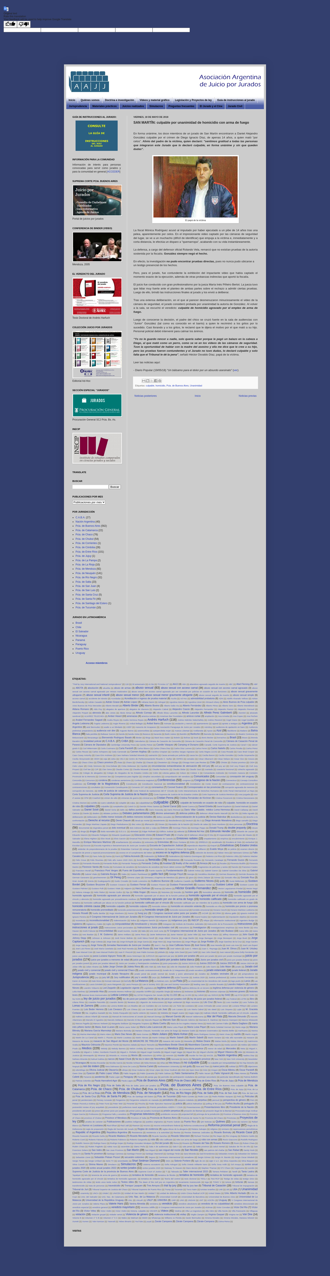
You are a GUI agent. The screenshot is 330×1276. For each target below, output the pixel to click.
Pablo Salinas (164, 1073)
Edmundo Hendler (220, 831)
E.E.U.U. (122, 831)
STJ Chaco (226, 1168)
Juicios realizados (133, 106)
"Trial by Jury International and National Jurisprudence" (97, 684)
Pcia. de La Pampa (86, 560)
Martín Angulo (251, 1034)
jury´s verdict (141, 977)
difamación (149, 824)
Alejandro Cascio (181, 709)
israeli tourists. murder (127, 931)
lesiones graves (237, 991)
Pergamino (120, 1100)
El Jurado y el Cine (211, 106)
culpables (89, 806)
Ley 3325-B (213, 995)
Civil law (87, 769)
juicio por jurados (187, 956)
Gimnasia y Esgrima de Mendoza (159, 877)
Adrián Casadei (95, 702)
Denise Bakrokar (217, 817)
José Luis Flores (83, 948)
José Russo (143, 948)
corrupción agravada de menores (239, 787)
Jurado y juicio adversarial (181, 974)
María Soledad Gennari (221, 1027)
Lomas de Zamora (82, 1005)
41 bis (151, 684)
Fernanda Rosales (192, 860)
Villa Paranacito (239, 1211)
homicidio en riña (214, 906)
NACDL (210, 1055)
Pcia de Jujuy (227, 1080)
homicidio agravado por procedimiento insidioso (114, 899)
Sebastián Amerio (226, 1154)
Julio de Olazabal (178, 967)
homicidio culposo (138, 906)
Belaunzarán (78, 737)
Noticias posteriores (145, 395)
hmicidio (177, 892)
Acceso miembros (96, 663)
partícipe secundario (207, 1077)
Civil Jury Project (237, 766)
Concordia (77, 780)
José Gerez (200, 945)
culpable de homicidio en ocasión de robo (201, 802)
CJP (96, 769)
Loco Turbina (248, 1002)
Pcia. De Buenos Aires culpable (229, 1085)
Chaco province (105, 762)
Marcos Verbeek (100, 1023)
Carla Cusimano (108, 748)
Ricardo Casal (244, 1132)
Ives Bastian (87, 934)
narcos (111, 1059)
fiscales (223, 863)
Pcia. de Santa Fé (86, 598)
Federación (149, 856)
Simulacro (112, 1164)
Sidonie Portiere (182, 1160)
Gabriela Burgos (109, 874)
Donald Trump (216, 827)
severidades (122, 1161)
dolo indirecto (136, 828)
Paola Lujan (114, 1077)
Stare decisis (192, 1168)
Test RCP (215, 1179)
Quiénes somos (90, 100)
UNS (182, 1200)
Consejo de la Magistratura (103, 783)
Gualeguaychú (104, 881)
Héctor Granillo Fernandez (193, 888)
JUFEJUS (150, 956)
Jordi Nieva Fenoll (145, 938)
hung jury (142, 913)
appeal (215, 723)
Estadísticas (227, 845)
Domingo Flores (180, 828)
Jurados (202, 974)
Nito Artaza (174, 1062)
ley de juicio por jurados (100, 998)
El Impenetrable (224, 835)
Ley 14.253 (186, 995)
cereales (190, 759)
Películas (249, 1096)
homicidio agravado (82, 895)
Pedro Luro (203, 1096)
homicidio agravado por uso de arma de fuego (166, 899)
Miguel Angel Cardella (150, 1052)
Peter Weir (118, 1103)
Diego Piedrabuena (119, 824)
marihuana (243, 1030)
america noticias (148, 716)
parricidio (165, 1077)
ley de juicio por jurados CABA (138, 998)
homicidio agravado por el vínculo (208, 895)
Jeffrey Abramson (230, 934)
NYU (241, 1066)
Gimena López (133, 877)
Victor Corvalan (223, 1207)
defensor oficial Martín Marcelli (214, 813)
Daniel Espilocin (224, 806)
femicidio (155, 859)
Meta (243, 1048)
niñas (162, 1063)
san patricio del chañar (214, 1150)
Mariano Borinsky (124, 1030)
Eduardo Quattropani (121, 835)
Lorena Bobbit (117, 1006)
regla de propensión (95, 1129)
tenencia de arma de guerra (104, 1175)
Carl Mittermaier (90, 748)
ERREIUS (203, 842)
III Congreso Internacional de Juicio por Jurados (166, 916)
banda (122, 734)
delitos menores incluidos (140, 817)
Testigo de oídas (231, 1179)
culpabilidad (144, 803)
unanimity (84, 1193)
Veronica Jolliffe (148, 1207)
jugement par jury (166, 956)
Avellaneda (198, 731)
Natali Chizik (125, 1059)
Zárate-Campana (205, 1221)
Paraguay (81, 644)
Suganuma (239, 1168)
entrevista (149, 842)
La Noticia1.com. (161, 981)
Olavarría (113, 1070)
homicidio (160, 385)
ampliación (209, 716)
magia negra (194, 1013)
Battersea (219, 734)
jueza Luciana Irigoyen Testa (107, 956)
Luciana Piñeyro (239, 1006)
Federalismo (174, 856)
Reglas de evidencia (148, 1129)
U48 (221, 1189)
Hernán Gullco (115, 892)
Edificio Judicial (166, 831)
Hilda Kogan (139, 892)
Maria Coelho (159, 1023)
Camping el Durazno (188, 744)
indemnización (120, 920)
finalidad (167, 863)
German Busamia (227, 874)
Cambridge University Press (123, 745)
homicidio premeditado (101, 910)
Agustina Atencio (176, 702)
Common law (105, 776)
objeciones (253, 1066)
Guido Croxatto (121, 881)
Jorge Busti (242, 938)
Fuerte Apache (155, 870)
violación (80, 1214)
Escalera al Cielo (234, 842)
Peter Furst (104, 1103)
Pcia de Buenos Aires (150, 1080)
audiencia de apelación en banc (230, 727)
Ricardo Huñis (98, 1136)
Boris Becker (207, 737)
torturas (239, 1182)
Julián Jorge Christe (112, 966)
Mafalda (164, 1013)
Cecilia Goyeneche (245, 755)
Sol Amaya (236, 1164)
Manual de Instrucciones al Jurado (127, 1016)
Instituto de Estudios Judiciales (190, 924)
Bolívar (187, 737)
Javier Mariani (176, 934)
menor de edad (215, 1048)
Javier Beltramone (158, 934)
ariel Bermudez (93, 727)
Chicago (174, 762)
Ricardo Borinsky (223, 1132)
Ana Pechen (252, 716)
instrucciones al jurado (85, 927)
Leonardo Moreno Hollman (120, 991)
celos (113, 759)
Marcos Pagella (82, 1023)
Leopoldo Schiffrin (144, 991)
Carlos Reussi (82, 752)
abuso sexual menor (127, 695)
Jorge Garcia (143, 941)
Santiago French (134, 1154)
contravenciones (79, 787)
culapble (122, 803)
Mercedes (231, 1048)
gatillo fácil (157, 874)
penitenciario (87, 1100)
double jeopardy (237, 827)
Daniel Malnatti (241, 806)
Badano (243, 731)
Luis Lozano (177, 1009)
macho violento (139, 1013)
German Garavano (80, 877)
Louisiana (189, 1006)
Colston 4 (194, 773)
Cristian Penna (165, 797)
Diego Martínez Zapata (96, 824)
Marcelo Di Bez (134, 1020)
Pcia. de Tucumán (86, 607)
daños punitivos (137, 809)
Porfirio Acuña (232, 1103)
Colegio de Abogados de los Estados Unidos (128, 773)
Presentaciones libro (214, 1107)
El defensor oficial (196, 835)
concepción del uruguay (242, 776)
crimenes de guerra (129, 798)
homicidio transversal (179, 910)
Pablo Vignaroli (222, 1073)
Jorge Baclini (188, 938)
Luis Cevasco (115, 1009)
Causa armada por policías (173, 755)
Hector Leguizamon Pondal (230, 888)
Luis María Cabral (195, 1009)
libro (252, 998)
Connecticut (231, 780)
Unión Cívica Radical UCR (193, 1193)
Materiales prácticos (104, 106)
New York (218, 1059)
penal (74, 1100)
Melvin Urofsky (136, 1048)
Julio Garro (211, 967)
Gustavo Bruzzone (95, 884)
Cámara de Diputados (95, 744)
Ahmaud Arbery (212, 702)
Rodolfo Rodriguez (249, 1139)
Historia (153, 892)
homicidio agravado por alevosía (113, 895)
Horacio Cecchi (220, 910)
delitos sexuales (164, 817)
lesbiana (177, 991)
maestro (153, 1013)
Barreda (207, 734)
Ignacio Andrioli (247, 913)
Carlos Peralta (236, 748)
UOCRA (211, 1200)
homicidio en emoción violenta (186, 906)
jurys (154, 977)
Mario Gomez (142, 1034)
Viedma (178, 1211)
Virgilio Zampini (197, 1214)
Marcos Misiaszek (250, 1020)
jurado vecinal (157, 974)
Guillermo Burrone (160, 881)
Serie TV (110, 1161)
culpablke (105, 806)
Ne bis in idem (142, 1059)
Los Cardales (148, 1006)
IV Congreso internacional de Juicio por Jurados (191, 931)
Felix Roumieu (97, 860)
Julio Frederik (196, 967)
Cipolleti (143, 766)
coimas (75, 773)
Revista (177, 1132)
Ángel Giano (231, 720)
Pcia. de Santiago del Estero (91, 603)
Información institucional (224, 920)
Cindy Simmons (94, 766)
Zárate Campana (184, 1221)
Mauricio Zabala (129, 1045)
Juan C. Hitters (191, 948)
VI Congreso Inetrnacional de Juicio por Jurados (180, 1207)
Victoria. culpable (138, 1211)
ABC (231, 684)
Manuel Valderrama (194, 1016)
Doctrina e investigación (119, 100)
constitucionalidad (176, 784)
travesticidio (114, 1185)
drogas (93, 831)
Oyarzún (90, 1073)
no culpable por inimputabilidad (222, 1063)
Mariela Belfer (228, 1030)
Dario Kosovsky (156, 810)
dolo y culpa (151, 828)
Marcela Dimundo (237, 1016)
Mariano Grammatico (208, 1030)
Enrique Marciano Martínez (97, 842)
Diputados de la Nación (179, 824)
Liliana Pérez (78, 1002)
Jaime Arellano (124, 934)
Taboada (175, 1171)
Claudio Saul (195, 769)
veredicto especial (80, 1207)
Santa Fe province (93, 1153)
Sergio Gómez (204, 1157)
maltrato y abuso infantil (86, 1016)
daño (122, 810)
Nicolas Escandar (98, 1063)
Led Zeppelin (109, 988)
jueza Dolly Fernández (244, 952)
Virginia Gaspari (216, 1214)
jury (96, 977)
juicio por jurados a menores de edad (110, 959)
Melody (104, 1048)
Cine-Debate (111, 766)
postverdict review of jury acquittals (88, 1107)
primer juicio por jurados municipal (144, 1111)
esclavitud (249, 842)
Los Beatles (132, 1006)
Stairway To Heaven (173, 1168)
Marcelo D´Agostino (95, 1020)
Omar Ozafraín (170, 1070)
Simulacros (156, 106)
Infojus (206, 920)
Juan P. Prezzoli (125, 952)
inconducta (80, 920)
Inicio (72, 100)
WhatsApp (156, 1218)
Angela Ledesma (81, 723)
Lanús (247, 981)
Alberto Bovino (152, 705)
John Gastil (248, 934)
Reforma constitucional (194, 1125)
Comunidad (221, 776)
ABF (256, 684)
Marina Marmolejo (88, 1034)
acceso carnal (78, 698)
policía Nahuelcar (194, 1103)
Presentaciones (193, 1107)
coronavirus (157, 787)
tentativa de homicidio (191, 1175)
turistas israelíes (208, 1189)
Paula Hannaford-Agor (106, 1080)
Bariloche (195, 734)
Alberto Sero (227, 705)
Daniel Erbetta (205, 806)
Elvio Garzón (120, 838)
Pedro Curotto (187, 1096)
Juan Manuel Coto (84, 952)
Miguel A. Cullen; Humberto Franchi (100, 1052)
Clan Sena (107, 769)
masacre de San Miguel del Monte (111, 1041)
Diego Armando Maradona (218, 820)
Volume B (76, 1218)
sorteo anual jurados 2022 (103, 1168)
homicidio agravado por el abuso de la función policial (160, 895)
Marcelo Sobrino (187, 1020)
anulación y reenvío (184, 723)
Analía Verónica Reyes (133, 720)
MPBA (159, 1055)
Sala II (175, 1146)
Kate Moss (96, 981)
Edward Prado (163, 835)
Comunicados (201, 776)
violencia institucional (165, 1214)
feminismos (174, 860)
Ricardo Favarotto (80, 1136)
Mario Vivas (224, 1034)
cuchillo (93, 803)
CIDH (252, 762)
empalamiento (210, 838)
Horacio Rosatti (80, 913)
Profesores (93, 1114)
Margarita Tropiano (140, 1023)
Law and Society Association (177, 984)
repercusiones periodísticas (245, 1129)
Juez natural (225, 952)
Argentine (77, 727)
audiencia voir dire (106, 730)
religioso (214, 1129)
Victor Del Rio (241, 1207)
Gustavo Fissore (158, 884)
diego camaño (242, 820)
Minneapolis (88, 1055)
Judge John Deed (177, 952)
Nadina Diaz (248, 1055)
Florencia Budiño (238, 863)
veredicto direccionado (244, 1204)
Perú (252, 1100)
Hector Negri (252, 888)
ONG (183, 1070)
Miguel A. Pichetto (128, 1052)
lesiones (201, 991)
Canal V (244, 745)
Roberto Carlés (248, 1136)
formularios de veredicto (149, 867)
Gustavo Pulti (98, 888)
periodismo (168, 1100)
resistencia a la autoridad (157, 1132)
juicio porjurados (170, 963)
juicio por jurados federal (238, 960)
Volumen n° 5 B (92, 1218)
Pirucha (141, 1103)
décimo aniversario (165, 813)
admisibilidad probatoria (203, 698)
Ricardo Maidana (117, 1136)
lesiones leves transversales (94, 995)
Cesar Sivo (239, 759)
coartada (209, 769)
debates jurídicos (111, 813)
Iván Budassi (226, 931)
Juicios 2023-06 (247, 963)
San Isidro (97, 1150)
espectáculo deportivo (197, 845)
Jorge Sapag (81, 945)
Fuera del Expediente (133, 870)
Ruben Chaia (249, 1143)
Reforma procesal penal (224, 1125)
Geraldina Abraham (207, 874)
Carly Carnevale (119, 752)
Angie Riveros (119, 723)
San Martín (133, 1150)
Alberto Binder (130, 705)
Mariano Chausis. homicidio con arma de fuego (156, 1030)
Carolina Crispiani (159, 752)
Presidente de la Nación (241, 1107)
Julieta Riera (133, 966)
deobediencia (237, 817)
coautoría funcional (225, 769)
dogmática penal (100, 828)
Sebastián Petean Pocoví (107, 1157)
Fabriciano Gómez (241, 853)
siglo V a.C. (214, 1161)
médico (244, 1045)
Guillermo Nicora (204, 880)
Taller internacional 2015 (195, 1171)
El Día (210, 835)
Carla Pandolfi (126, 748)
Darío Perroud (173, 810)
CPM (86, 798)
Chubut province (238, 762)
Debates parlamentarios (136, 813)
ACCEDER (113, 171)
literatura (131, 1002)
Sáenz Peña (139, 1146)
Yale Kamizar (98, 1221)
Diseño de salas (200, 824)
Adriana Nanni (147, 702)
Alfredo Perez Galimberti (218, 712)
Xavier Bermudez (193, 1218)
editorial (180, 831)
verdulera (154, 1204)
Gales (124, 874)
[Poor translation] (24, 24)
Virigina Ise (234, 1214)
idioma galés (231, 913)
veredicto (167, 1203)
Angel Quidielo (247, 720)
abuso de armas (122, 688)
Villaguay (253, 1211)
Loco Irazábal (232, 1002)
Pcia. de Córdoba (85, 547)
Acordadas (116, 698)
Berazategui (92, 737)
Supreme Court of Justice (150, 1171)
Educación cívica (143, 835)
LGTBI (243, 999)
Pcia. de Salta (83, 581)
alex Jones (110, 713)
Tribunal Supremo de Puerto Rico (146, 1189)
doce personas (235, 824)
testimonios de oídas (82, 1182)
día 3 (199, 820)
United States (214, 1193)
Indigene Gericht (147, 920)
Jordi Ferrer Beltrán (124, 938)
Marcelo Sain (169, 1020)
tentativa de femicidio (143, 1175)
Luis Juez (162, 1009)
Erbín (192, 842)
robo (153, 1139)
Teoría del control (172, 1179)
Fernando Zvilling (150, 863)
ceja (105, 759)
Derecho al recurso (99, 820)
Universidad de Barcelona (193, 1197)
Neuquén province (201, 1059)
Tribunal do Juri (80, 1189)
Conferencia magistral (144, 780)
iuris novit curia (156, 931)
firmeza (204, 863)
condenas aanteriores (120, 780)
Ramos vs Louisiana (92, 1125)
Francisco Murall (83, 870)
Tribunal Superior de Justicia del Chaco (110, 1189)
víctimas (209, 1207)
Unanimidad (196, 385)
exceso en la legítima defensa (172, 852)
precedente (113, 1107)
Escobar (76, 845)
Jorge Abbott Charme (168, 938)
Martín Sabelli (196, 1037)
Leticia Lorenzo (119, 994)
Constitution (195, 784)
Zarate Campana (163, 1221)
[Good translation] (10, 24)
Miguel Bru (191, 1052)
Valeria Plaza (99, 1204)
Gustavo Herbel (204, 884)
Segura (152, 1157)
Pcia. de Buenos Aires (177, 385)
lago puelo (235, 981)
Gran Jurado (78, 881)
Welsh (145, 1218)
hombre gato (191, 892)
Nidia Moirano (150, 1063)
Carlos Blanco (143, 748)
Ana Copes (238, 716)
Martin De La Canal (84, 1037)
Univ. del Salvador (89, 1197)
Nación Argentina (85, 521)
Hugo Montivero (116, 913)
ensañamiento (122, 842)
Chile (78, 627)
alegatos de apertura (115, 709)
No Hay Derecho (247, 1063)
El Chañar (179, 835)
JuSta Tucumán (181, 977)
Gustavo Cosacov (118, 884)
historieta (165, 892)
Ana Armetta (223, 716)
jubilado (161, 952)
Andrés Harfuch (158, 719)
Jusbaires (165, 977)
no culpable (191, 1062)
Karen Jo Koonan (80, 981)
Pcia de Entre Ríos (206, 1080)
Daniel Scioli (91, 809)
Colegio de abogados (93, 773)
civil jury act (220, 766)
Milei (240, 1052)
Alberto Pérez (212, 705)
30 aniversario (138, 684)
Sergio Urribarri (95, 1161)
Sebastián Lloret (83, 1157)
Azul (218, 730)
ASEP (129, 727)
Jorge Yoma (96, 945)
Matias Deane (203, 1041)
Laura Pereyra (132, 984)
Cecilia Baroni (208, 755)
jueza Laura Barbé (80, 956)
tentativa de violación (150, 1179)
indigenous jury (179, 920)
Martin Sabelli (177, 1037)
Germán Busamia (246, 874)
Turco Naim (191, 1189)
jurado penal (140, 974)
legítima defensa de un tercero (195, 988)
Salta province (202, 1146)
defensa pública (187, 813)
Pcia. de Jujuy (83, 555)
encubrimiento (238, 838)
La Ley (127, 981)
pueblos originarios (154, 1122)
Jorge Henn (157, 941)
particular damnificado (230, 1077)
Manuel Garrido (173, 1016)
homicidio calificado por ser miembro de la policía (196, 903)
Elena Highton (90, 838)
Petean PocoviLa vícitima (83, 1103)
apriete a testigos (230, 723)
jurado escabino (196, 970)
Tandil (234, 1171)
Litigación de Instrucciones (152, 1002)
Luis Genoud (147, 1009)
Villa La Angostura (193, 1211)
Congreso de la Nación (207, 780)
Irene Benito (244, 927)
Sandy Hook (249, 1150)
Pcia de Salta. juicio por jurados (141, 1085)
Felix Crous (81, 860)
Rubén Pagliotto (95, 1146)
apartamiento (202, 723)
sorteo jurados (128, 1167)
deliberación (77, 817)
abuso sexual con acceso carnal (179, 687)
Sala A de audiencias (158, 1146)
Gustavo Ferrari (138, 884)
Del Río (235, 813)
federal (161, 856)
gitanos (181, 877)
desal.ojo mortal (142, 820)
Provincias (231, 1118)
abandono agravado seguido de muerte (207, 684)
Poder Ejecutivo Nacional (160, 1103)
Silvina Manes (96, 1164)
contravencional (247, 784)
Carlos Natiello (218, 748)
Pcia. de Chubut (84, 538)
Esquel (213, 845)
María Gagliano (240, 1023)
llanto (219, 1002)
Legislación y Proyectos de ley (193, 100)
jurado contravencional (149, 970)
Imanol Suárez (201, 917)
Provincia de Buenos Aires (163, 1118)
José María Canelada (103, 948)
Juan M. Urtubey (249, 948)
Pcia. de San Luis (85, 590)
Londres (103, 1006)
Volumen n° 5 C (110, 1218)
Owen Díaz (77, 1073)
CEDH (96, 759)
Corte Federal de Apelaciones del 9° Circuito (153, 791)
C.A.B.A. (80, 517)
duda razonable (108, 831)
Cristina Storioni (79, 803)
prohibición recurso (169, 1114)
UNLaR (139, 1200)
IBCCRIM (216, 913)
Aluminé (242, 713)
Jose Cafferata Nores (179, 945)
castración (153, 755)
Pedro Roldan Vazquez (222, 1096)
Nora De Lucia (129, 1066)
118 (127, 684)
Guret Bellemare (236, 881)
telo (86, 1175)
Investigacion (199, 927)
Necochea (159, 1058)
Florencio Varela (90, 867)
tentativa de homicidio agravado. (122, 1179)
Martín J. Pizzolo (105, 1037)
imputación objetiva (237, 917)
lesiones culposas (218, 991)
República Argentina (117, 1132)
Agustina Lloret (195, 702)
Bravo (244, 737)
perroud (215, 1100)
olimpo (125, 1070)
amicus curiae (193, 716)
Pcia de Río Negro (89, 1085)
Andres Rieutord (215, 720)
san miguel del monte (170, 1150)
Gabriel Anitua (194, 870)
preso (97, 1111)
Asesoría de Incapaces (145, 727)
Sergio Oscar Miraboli (244, 1157)
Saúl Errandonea (207, 1154)
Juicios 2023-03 (189, 963)
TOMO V (217, 1182)
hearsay (158, 888)
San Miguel (150, 1150)
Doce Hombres (218, 824)
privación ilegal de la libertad (219, 1111)
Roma (176, 1143)
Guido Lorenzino (139, 881)
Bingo (148, 737)
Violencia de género (137, 1214)
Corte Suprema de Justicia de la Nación (125, 794)
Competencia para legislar (126, 776)
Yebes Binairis (125, 1221)
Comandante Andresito (213, 773)
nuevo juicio (219, 1066)
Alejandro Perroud (246, 709)
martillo (237, 1034)
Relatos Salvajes (198, 1129)
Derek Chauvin (123, 820)
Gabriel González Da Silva (234, 870)
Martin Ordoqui (159, 1037)
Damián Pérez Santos (149, 806)
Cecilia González (226, 755)
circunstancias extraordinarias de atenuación (174, 766)
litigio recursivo (192, 1002)
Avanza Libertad (182, 731)
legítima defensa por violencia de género (233, 988)
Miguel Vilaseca (226, 1052)
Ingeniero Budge (246, 920)
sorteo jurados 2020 (151, 1168)
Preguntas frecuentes (181, 106)
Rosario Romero (221, 1143)
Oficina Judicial (96, 1070)
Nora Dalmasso (112, 1066)
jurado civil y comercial (89, 970)
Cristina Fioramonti (223, 798)
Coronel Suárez (175, 787)
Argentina (246, 723)
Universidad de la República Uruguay (104, 1200)
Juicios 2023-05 (228, 963)
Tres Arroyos (153, 1185)
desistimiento (159, 820)
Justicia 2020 (199, 977)
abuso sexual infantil (98, 695)
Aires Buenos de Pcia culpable (238, 702)
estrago (146, 849)
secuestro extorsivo (134, 1157)
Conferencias (166, 780)
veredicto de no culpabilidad (215, 1203)
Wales (124, 1218)
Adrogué (161, 702)
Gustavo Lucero (247, 884)
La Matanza (141, 980)
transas (251, 1182)
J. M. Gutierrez (105, 934)
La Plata (177, 980)
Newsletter (253, 1059)
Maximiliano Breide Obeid (171, 1044)
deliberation (92, 817)
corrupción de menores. (83, 791)
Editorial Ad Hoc (196, 831)
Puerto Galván (173, 1122)
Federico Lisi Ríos (214, 856)
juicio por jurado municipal (230, 956)
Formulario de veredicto (123, 867)
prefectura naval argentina (134, 1107)
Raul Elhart (112, 1125)
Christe (224, 762)
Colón (155, 773)
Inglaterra (77, 924)
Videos (164, 1210)
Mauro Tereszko (147, 1045)
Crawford (96, 798)
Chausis (149, 762)
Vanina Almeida (137, 1203)
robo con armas (209, 1139)
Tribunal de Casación (214, 1185)
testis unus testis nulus (106, 1182)
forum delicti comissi (172, 867)
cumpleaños (118, 806)
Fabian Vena (223, 853)
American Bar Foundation (171, 716)
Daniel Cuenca (188, 806)
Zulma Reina (224, 1221)
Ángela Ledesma (101, 723)
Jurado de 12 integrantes (174, 970)
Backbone (232, 731)
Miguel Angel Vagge (173, 1052)
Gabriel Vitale (91, 874)
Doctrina (252, 824)
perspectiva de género (234, 1100)
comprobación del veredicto (177, 776)
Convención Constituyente (116, 787)
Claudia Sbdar (179, 769)
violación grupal (99, 1214)
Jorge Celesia (96, 941)
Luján (239, 1009)
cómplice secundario (151, 776)
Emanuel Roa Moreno (139, 838)
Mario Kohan (180, 1034)
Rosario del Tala (201, 1143)
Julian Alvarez (92, 967)
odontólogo (80, 1070)
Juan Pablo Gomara (145, 952)
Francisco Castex (250, 867)
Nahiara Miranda (79, 1059)
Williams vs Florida (173, 1218)
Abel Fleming (243, 684)
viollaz (183, 1214)
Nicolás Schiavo (133, 1063)
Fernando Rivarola (91, 863)
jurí (235, 974)
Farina (109, 856)
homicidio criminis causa (86, 906)
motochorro (147, 1055)
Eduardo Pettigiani (100, 835)
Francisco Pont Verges (106, 870)
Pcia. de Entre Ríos (86, 551)
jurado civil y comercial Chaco (120, 970)
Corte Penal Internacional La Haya (238, 791)
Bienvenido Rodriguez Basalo (117, 737)
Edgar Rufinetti (149, 831)
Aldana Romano (80, 709)
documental (84, 828)
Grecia (91, 881)
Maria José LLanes (105, 1027)
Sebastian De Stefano (248, 1154)
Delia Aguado (248, 813)
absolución (93, 688)
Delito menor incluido (112, 817)
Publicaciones (114, 1121)
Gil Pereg (115, 877)
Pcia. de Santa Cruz (87, 594)
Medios (87, 1048)
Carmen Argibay (138, 751)
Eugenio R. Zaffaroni (196, 849)
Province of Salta (138, 1118)
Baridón (183, 734)
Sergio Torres (78, 1161)
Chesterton (162, 762)
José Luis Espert (250, 945)
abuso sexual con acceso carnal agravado (226, 688)
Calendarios (139, 741)
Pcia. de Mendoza (86, 568)
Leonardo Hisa (96, 991)
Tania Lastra (247, 1171)
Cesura (251, 759)
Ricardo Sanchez (159, 1136)
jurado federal (239, 970)
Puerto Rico (82, 648)
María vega (240, 1027)
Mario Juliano (159, 1034)
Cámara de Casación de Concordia (165, 741)
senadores (189, 1157)
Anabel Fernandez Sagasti (89, 720)
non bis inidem (91, 1066)
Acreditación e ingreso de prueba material (145, 698)
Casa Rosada (227, 752)
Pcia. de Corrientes (86, 543)
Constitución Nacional (152, 784)
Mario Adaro (105, 1034)
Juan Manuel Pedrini (105, 952)
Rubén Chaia (78, 1146)
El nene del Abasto (243, 835)
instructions (184, 927)
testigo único (248, 1179)
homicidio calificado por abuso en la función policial (107, 903)
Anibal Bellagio (136, 723)
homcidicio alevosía (212, 892)
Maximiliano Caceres (198, 1044)
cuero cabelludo (108, 803)
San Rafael (234, 1150)
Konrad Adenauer (113, 981)
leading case (199, 984)
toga (207, 1182)
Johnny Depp (79, 938)
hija (127, 892)
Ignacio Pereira (79, 917)
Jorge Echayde (126, 941)
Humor (131, 913)
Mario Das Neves (123, 1034)
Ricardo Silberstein (180, 1136)
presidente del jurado (81, 1111)
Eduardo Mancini (80, 835)
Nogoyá (75, 1066)
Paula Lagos (127, 1081)
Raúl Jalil (125, 1125)
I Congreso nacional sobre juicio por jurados (175, 913)
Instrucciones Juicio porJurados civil (155, 927)
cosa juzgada (244, 794)
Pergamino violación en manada (144, 1100)
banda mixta (133, 734)
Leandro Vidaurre (91, 988)
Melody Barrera (119, 1048)
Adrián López (130, 702)
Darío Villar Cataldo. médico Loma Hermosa (207, 809)
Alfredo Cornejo (144, 712)
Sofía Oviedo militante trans (194, 1164)
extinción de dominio (204, 853)
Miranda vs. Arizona (118, 1055)
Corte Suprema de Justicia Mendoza (218, 794)
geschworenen (99, 877)
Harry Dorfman (142, 888)
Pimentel (130, 1103)
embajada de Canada (163, 838)
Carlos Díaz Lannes (183, 748)
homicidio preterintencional (129, 910)
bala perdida (91, 734)
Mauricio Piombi (112, 1045)
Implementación (218, 917)
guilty (222, 881)
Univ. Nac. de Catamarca (113, 1197)
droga (83, 831)
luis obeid (212, 1009)
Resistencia (137, 1132)
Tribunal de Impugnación (243, 1185)
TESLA (204, 1179)
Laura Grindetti (96, 984)
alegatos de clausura (139, 709)
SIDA (168, 1161)
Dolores (164, 827)
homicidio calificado (211, 899)
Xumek (75, 1221)
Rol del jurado (162, 1143)
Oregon (214, 1070)
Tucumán (178, 1189)
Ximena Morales (212, 1218)
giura (191, 877)
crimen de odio (110, 798)
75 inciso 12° (163, 684)
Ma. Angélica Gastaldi (95, 1013)
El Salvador (82, 631)
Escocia (87, 845)
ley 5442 (225, 995)
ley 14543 (199, 995)
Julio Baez (161, 967)
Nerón (185, 1059)
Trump (168, 1189)
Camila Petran (146, 745)
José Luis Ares (232, 945)
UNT (201, 1200)
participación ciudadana (183, 1077)
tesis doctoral (190, 1179)
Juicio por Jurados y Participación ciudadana (139, 963)
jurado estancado (216, 970)
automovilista (143, 731)
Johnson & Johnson (101, 938)
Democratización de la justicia (190, 817)
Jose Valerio (159, 948)
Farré (117, 856)
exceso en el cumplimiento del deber (135, 853)
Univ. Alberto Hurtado (235, 1193)
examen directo (247, 849)
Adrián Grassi (113, 702)
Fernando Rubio (110, 863)
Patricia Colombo (83, 1081)
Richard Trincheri (202, 1136)
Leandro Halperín (236, 984)
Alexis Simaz (126, 713)
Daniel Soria (110, 810)
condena (102, 780)
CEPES (179, 759)
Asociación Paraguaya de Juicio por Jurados (180, 727)
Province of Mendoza (116, 1118)
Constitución (131, 784)
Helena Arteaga (83, 892)
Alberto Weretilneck (245, 705)
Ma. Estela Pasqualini (118, 1013)
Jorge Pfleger (191, 941)
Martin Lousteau (124, 1037)
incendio (254, 917)
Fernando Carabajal (214, 860)
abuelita (106, 688)
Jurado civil (251, 966)
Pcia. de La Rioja (85, 564)
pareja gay (152, 1077)
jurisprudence (248, 974)
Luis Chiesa (132, 1009)
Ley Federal (231, 999)
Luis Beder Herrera (94, 1009)
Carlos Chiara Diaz (161, 748)
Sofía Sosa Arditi (219, 1164)
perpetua (202, 1100)
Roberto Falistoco (118, 1139)
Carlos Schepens (100, 752)
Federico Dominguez (193, 856)
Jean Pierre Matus (210, 934)
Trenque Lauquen (133, 1185)
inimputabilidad (122, 924)
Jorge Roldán (207, 941)
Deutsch (189, 820)
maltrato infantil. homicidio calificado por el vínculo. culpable (230, 1013)
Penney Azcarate (104, 1100)
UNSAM (191, 1200)
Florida (106, 867)
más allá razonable (234, 1037)
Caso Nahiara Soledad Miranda (130, 755)
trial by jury (170, 1185)
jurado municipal (97, 973)
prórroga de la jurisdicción (208, 1114)
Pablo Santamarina (184, 1073)
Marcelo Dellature (115, 1020)
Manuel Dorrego (154, 1016)
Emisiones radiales (187, 838)
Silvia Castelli (78, 1164)
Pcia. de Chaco (84, 534)
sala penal (187, 1146)
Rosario (185, 1143)
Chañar (139, 762)
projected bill (187, 1114)
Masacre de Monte (80, 1041)
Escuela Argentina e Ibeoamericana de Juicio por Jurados (120, 845)
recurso (146, 1125)
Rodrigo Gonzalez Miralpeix (139, 1143)
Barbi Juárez (170, 734)
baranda (157, 734)
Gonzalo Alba (231, 877)
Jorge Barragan (206, 938)
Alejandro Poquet (80, 713)
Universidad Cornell (168, 1197)
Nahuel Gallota (97, 1059)
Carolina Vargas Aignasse (183, 752)
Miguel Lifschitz (207, 1052)
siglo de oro (200, 1161)
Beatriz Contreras (247, 734)
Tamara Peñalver (220, 1171)
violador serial (115, 1214)
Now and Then (202, 1066)
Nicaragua (81, 635)
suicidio (251, 1168)
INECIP (195, 920)
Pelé (239, 1096)
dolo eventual (118, 827)
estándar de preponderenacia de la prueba (97, 849)
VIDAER (153, 1211)
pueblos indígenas (133, 1122)
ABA (184, 684)
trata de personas (97, 1185)
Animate (167, 723)
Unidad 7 (152, 1193)
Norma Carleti (147, 1066)
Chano (129, 762)
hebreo (168, 888)
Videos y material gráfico (154, 100)
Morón (134, 1055)
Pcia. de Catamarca (87, 530)
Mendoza (173, 1048)
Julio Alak (148, 967)
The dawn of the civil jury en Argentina (156, 1182)
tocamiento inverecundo (190, 1182)
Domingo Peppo (198, 828)
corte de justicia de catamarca (113, 790)
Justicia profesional (217, 977)
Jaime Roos (140, 934)
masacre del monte (171, 1041)
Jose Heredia (216, 945)
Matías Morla (220, 1041)
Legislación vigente (130, 988)
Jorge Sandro (251, 941)
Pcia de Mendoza (248, 1080)
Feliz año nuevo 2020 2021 (120, 860)
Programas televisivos (142, 1114)
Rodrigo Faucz (99, 1143)
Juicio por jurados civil (211, 959)
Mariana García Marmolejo (98, 1030)
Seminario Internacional (170, 1157)
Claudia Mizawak (140, 769)
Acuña (174, 698)
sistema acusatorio (151, 1164)
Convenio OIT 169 (139, 787)
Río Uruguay (231, 1136)
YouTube (139, 1221)
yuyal (148, 1221)
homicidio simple (154, 909)
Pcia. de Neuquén (86, 573)
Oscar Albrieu (228, 1070)
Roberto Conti (78, 1139)
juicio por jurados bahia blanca (177, 959)
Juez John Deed (208, 952)
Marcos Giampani (230, 1020)
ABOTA (79, 688)
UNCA (95, 1193)
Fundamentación (174, 870)
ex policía (232, 849)
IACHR (205, 913)
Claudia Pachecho (160, 769)
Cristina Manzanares (245, 798)
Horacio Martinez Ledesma (242, 910)
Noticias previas (248, 395)
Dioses (161, 824)
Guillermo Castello (182, 881)
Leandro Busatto (216, 984)
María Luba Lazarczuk (151, 1027)
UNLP (150, 1200)
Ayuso (210, 731)
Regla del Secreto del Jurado (121, 1129)
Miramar (101, 1055)
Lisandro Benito (116, 1002)
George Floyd (176, 874)
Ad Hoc (183, 698)
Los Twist (177, 1006)
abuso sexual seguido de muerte (214, 695)
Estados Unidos (249, 845)
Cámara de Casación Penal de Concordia (203, 741)
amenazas (132, 716)
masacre (250, 1037)
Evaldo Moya (216, 849)
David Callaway (241, 810)
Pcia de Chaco (182, 1080)
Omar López (154, 1070)
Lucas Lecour (222, 1006)
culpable (150, 385)
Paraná (140, 1077)
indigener (163, 920)
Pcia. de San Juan (86, 586)
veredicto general (100, 1207)
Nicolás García (115, 1063)
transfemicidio (78, 1185)
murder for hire (196, 1055)
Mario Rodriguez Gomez (205, 1034)
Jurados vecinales (219, 973)
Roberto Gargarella (138, 1139)
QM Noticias (206, 1122)
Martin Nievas (142, 1037)
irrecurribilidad (106, 931)
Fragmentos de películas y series (213, 867)
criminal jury (147, 798)
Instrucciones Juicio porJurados (118, 927)
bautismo (231, 734)
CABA (124, 741)
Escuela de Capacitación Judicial (166, 845)
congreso (186, 780)
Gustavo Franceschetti (181, 884)
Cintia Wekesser (128, 766)
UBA (235, 1189)
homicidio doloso (159, 906)
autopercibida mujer (162, 731)
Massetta (188, 1041)
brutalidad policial (92, 741)
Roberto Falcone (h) (98, 1139)
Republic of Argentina (88, 1132)
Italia (143, 931)
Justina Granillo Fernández (242, 977)
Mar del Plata (214, 1016)
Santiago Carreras (115, 1154)
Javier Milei (192, 934)
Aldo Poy (98, 709)
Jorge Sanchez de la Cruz (230, 941)
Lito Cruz (208, 1002)
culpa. (133, 803)
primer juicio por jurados (114, 1111)
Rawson (136, 1125)
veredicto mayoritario (123, 1207)
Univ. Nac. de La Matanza (141, 1196)
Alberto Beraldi (111, 705)
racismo (244, 1122)
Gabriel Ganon (211, 870)
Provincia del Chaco (214, 1118)
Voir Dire (247, 1214)
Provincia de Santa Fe (191, 1118)
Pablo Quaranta (147, 1073)
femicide (141, 860)
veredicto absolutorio (187, 1204)
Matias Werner (237, 1041)
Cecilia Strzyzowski (81, 759)
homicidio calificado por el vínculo (152, 902)
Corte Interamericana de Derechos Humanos (198, 791)
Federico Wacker (250, 856)
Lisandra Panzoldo (96, 1002)
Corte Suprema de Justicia (85, 794)
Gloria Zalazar (203, 877)
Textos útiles (127, 1182)
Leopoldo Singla (162, 991)
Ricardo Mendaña (139, 1136)
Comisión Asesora (236, 773)
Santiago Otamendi (154, 1154)
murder (181, 1055)
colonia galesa (169, 773)
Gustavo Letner (224, 884)
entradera (136, 842)
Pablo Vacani (204, 1073)
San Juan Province (114, 1150)
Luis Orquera (227, 1009)
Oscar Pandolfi (246, 1070)
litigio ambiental (175, 1002)
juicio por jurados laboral (104, 963)
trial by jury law (190, 1185)
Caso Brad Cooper (245, 752)
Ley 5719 (238, 995)
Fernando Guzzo (236, 860)
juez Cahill (192, 952)
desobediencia (175, 820)
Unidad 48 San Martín (134, 1193)
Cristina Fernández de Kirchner (195, 798)
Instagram (167, 924)
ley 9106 (76, 999)
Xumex (85, 1221)
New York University (235, 1059)
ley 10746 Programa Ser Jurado (148, 995)
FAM (87, 856)
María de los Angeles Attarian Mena (187, 1023)
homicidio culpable (115, 906)
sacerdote (125, 1146)
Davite (86, 813)
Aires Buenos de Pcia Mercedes (86, 705)
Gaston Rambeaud (139, 874)
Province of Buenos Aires (235, 1114)
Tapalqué (76, 1175)
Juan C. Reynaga (210, 948)
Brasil (79, 622)
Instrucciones (244, 923)
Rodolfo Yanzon (83, 1143)
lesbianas (189, 991)
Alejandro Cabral (160, 709)
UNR (173, 1200)
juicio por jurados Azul (144, 959)
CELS (122, 759)
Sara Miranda (190, 1154)
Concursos (90, 780)
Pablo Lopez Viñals (109, 1073)
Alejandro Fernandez (203, 709)
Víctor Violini (121, 1211)
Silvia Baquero (247, 1161)
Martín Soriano (214, 1037)
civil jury (206, 766)
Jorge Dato (111, 941)
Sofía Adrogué (171, 1164)
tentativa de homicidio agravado (226, 1175)
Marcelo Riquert (152, 1020)
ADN (221, 698)
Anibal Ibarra (153, 723)
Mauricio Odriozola (90, 1044)
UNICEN (117, 1193)
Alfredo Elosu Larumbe (167, 713)
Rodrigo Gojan (116, 1143)
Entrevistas (163, 842)
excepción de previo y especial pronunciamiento (94, 853)
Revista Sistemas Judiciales (197, 1132)
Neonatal (175, 1059)
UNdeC (105, 1193)
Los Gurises (163, 1006)
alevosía (96, 712)
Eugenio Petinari (175, 849)
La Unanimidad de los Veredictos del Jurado (208, 981)
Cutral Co (132, 806)
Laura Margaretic (114, 984)
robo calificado (166, 1139)
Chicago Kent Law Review (194, 762)
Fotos (188, 866)
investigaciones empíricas (222, 927)
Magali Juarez (178, 1013)
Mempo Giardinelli (155, 1048)
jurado (238, 967)
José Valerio (175, 948)
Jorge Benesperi (224, 938)
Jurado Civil (235, 106)
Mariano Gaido (188, 1030)
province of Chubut (92, 1118)
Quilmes (220, 1121)
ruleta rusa (112, 1146)
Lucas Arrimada (205, 1006)
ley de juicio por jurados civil (172, 998)
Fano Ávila (97, 856)
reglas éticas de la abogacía (175, 1129)
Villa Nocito (223, 1211)
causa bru (193, 755)
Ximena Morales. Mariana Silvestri (239, 1218)
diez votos (136, 824)
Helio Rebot (99, 892)
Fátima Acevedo (132, 856)
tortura (228, 1182)
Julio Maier (225, 966)
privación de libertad (193, 1111)
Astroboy (208, 727)
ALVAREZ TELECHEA (94, 716)
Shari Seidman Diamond (146, 1160)
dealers (96, 813)
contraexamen (228, 784)
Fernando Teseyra (130, 863)
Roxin (236, 1143)
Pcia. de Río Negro (86, 577)
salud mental (219, 1146)
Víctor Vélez (90, 1211)
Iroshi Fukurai (89, 931)
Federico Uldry (232, 856)
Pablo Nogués (129, 1073)
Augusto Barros (127, 731)
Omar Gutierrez (138, 1070)
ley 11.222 (171, 995)
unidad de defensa (168, 1193)
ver (235, 370)
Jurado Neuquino (120, 973)
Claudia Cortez (122, 769)
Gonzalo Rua (247, 877)
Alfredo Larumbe (190, 712)
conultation (95, 787)
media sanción (230, 1045)
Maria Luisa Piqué (175, 1027)
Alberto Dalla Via (171, 705)
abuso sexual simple (243, 695)
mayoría (217, 1045)
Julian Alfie (77, 967)
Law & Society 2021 (151, 984)
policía (179, 1103)
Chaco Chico (87, 762)
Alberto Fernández (192, 705)
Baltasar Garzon (108, 734)
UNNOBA (162, 1200)
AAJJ (175, 684)
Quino (234, 1122)
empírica (224, 838)
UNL (130, 1200)
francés (235, 867)
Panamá (80, 640)
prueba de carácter (94, 1122)
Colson (183, 773)
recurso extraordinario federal (167, 1125)
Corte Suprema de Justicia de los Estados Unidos (176, 794)
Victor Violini (106, 1211)
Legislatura (149, 988)
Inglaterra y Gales (94, 924)
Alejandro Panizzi (226, 709)
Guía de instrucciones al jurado (236, 100)
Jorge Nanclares (173, 941)
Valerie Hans (116, 1203)
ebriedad (134, 831)
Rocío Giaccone (230, 1139)
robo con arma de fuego (187, 1139)
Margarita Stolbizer (120, 1023)
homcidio (229, 892)
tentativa (124, 1175)
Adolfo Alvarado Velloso (237, 698)
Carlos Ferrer (201, 748)
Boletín (177, 737)
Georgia (190, 874)
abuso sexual (144, 687)
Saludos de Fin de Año (239, 1146)
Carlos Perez (252, 748)
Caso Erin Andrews (103, 755)
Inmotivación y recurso (145, 924)
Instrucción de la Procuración (220, 924)
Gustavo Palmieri (80, 888)
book (196, 737)
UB (227, 1189)
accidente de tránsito (98, 698)
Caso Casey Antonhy (81, 755)
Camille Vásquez (165, 744)
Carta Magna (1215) (208, 752)
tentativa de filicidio (167, 1175)
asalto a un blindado (113, 727)
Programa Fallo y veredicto (114, 1114)
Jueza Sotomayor (134, 956)
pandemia (100, 1077)
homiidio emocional (201, 910)
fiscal (214, 863)
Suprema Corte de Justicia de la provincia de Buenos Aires (103, 1171)
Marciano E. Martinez (208, 1020)
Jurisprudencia (78, 106)
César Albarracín (206, 759)
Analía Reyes (113, 720)
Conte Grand (211, 784)
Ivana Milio (244, 931)
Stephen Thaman (209, 1168)
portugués (249, 1103)
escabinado (217, 842)
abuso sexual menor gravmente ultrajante (169, 695)
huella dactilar (99, 913)
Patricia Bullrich (251, 1077)
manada (104, 1016)
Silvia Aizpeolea (230, 1161)
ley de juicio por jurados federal (206, 998)
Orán (205, 1070)
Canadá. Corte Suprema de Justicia (220, 745)
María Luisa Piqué (196, 1027)
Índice (133, 920)
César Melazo (223, 759)
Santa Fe (76, 1154)
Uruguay (80, 652)
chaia (119, 762)
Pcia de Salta (114, 1085)
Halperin (128, 888)
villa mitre (209, 1211)
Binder (139, 737)
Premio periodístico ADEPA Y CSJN (166, 1107)
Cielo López (77, 766)
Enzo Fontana (179, 842)
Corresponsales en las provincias (204, 787)
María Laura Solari (127, 1027)
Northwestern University (168, 1066)
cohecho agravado (246, 769)
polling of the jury (214, 1103)
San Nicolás (191, 1150)
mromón (169, 1055)
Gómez (217, 877)
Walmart (134, 1218)
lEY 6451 (250, 995)
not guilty (187, 1066)
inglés (108, 924)
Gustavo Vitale (113, 888)
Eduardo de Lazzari (245, 831)
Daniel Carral (169, 806)
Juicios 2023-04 (208, 963)
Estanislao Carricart (130, 849)
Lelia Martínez (78, 991)
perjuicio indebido (186, 1100)
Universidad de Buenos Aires (222, 1197)
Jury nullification (122, 977)
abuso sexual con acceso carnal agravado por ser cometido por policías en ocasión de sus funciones (179, 691)
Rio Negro (217, 1136)
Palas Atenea (240, 1073)
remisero (225, 1129)
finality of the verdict (186, 863)
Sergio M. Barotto (223, 1157)
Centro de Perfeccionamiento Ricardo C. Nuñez (150, 759)
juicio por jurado (207, 956)
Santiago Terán (173, 1154)
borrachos (221, 737)
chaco (75, 762)
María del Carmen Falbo (217, 1023)
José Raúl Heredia (125, 948)
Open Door (194, 1070)
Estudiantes (158, 849)
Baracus (146, 734)
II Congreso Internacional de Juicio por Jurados (114, 916)
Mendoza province (194, 1048)
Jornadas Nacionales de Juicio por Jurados (128, 945)
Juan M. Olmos (229, 948)
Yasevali (111, 1221)
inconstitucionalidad (99, 920)
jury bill (105, 977)
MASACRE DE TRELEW (145, 1041)
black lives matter (162, 737)
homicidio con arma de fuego (238, 902)
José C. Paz (159, 945)
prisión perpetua (172, 1110)
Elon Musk (105, 838)
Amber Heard (114, 716)
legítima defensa (166, 987)
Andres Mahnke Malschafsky (191, 720)
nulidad (232, 1066)
